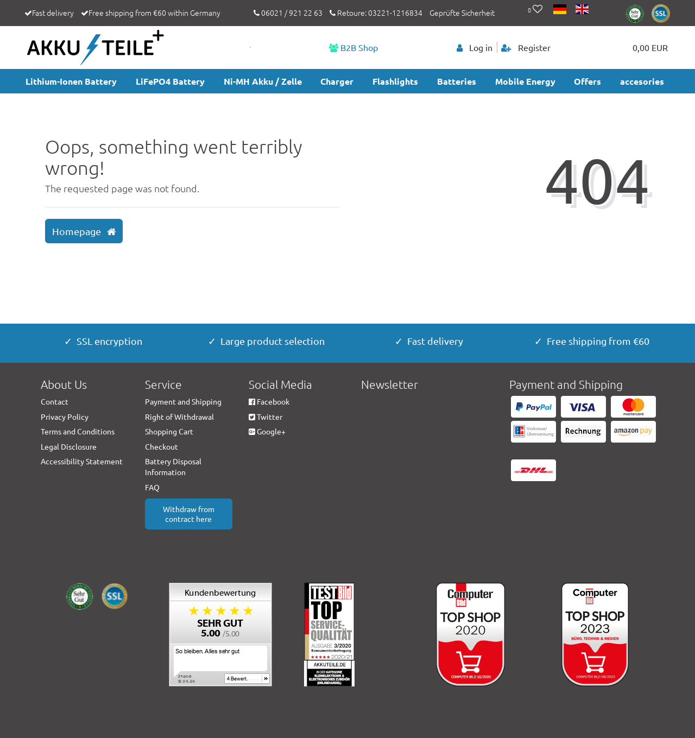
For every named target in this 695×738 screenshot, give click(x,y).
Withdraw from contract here (188, 513)
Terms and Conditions (78, 431)
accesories (642, 81)
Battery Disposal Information (173, 466)
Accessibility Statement (82, 461)
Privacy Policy (65, 416)
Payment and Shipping (183, 401)
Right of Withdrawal (179, 416)
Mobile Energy (525, 81)
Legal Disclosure (69, 446)
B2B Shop (353, 47)
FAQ (152, 487)
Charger (336, 81)
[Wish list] (535, 9)
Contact (54, 401)
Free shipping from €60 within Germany (154, 12)
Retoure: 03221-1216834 (376, 12)
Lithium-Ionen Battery (71, 81)
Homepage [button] (84, 231)
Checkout (161, 446)
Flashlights (395, 81)
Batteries (456, 81)
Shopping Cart (169, 431)
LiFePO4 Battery (170, 81)
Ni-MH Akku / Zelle (263, 81)
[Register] (526, 47)
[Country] (560, 9)
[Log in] (475, 47)
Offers (587, 81)
